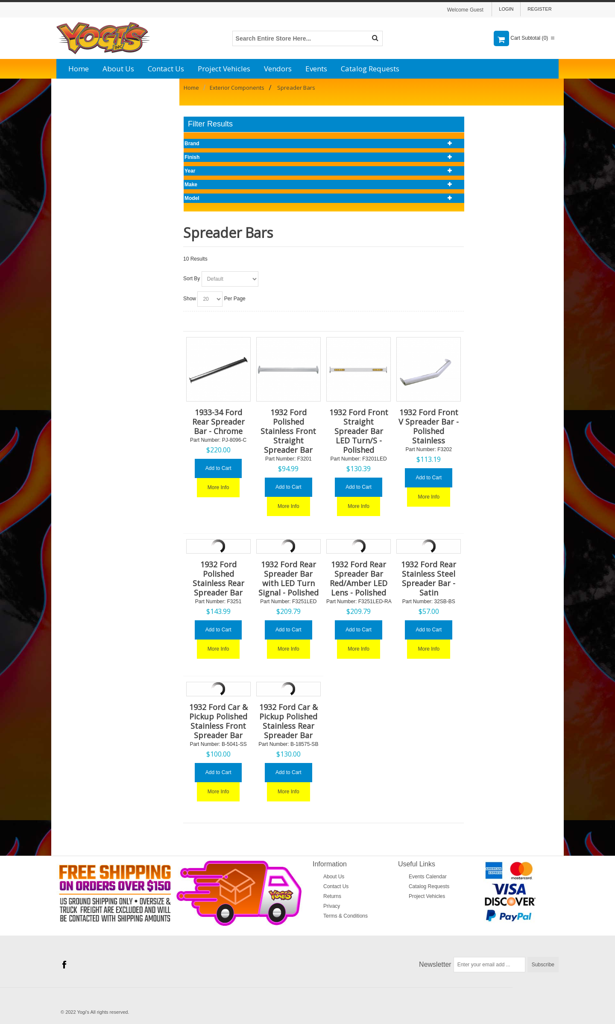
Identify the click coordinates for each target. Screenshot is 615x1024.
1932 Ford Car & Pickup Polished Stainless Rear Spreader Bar (288, 721)
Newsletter (435, 964)
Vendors (278, 68)
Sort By (191, 279)
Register (539, 9)
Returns (332, 896)
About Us (118, 68)
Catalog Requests (370, 68)
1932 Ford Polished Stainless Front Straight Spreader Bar (288, 431)
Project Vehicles (224, 68)
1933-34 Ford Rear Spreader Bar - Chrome (218, 421)
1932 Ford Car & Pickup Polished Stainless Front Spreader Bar (218, 721)
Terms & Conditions (345, 916)
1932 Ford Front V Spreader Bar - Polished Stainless (428, 426)
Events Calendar (428, 877)
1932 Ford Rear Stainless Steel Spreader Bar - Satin (428, 578)
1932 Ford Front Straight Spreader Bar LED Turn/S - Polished (358, 431)
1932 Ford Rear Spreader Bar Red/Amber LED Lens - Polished (358, 578)
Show (189, 299)
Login (506, 9)
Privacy (331, 906)
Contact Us (166, 68)
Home (78, 68)
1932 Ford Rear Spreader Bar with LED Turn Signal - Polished (288, 578)
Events (316, 68)
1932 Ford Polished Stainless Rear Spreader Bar (218, 578)
